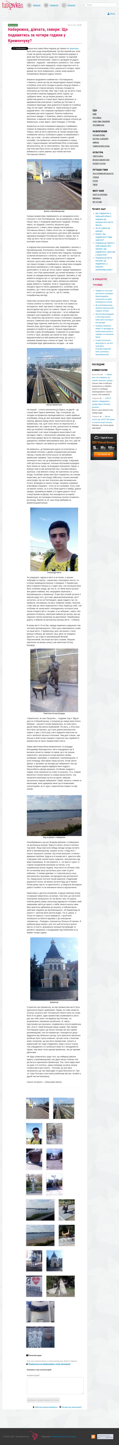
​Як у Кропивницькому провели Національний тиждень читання (105, 308)
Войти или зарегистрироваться (46, 1407)
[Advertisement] (105, 63)
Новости (54, 5)
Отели (95, 181)
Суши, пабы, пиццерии (101, 121)
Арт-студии (97, 202)
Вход (112, 14)
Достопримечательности (103, 174)
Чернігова (73, 48)
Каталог (71, 5)
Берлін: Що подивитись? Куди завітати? (104, 237)
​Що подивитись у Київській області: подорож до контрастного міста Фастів (104, 219)
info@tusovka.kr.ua (59, 1436)
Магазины (97, 198)
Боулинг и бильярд (100, 139)
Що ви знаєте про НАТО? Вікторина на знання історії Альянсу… (103, 419)
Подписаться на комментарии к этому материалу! (50, 1364)
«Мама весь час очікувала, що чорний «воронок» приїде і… (103, 377)
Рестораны (97, 118)
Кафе (95, 114)
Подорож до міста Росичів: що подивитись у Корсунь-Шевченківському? (104, 264)
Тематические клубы (101, 146)
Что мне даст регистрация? (72, 1407)
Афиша (36, 5)
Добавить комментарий (43, 1400)
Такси (95, 185)
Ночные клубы (99, 135)
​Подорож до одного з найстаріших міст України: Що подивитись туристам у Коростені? (105, 249)
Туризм (96, 177)
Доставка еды (98, 125)
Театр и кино (98, 156)
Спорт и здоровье (100, 195)
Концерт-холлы (99, 164)
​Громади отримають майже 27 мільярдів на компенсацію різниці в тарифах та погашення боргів (104, 331)
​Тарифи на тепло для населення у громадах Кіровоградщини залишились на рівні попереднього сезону (104, 296)
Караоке (96, 142)
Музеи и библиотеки (101, 160)
